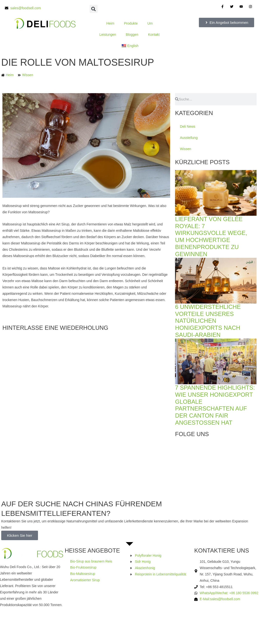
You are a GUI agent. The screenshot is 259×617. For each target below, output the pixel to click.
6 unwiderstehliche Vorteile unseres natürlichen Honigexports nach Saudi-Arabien (207, 321)
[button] (94, 9)
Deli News (187, 126)
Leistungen (107, 34)
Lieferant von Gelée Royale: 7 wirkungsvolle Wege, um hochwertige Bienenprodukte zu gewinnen (211, 236)
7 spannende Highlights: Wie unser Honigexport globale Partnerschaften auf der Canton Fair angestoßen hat (215, 405)
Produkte (131, 23)
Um (150, 23)
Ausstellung (188, 138)
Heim (110, 23)
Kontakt (153, 34)
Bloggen (132, 34)
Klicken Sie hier (19, 535)
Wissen (28, 75)
